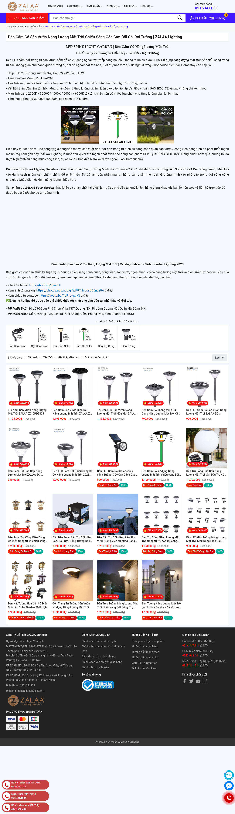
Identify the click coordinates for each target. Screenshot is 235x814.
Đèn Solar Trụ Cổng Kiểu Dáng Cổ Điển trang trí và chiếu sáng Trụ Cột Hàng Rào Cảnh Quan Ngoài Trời (27, 539)
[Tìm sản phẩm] (117, 18)
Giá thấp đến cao (66, 357)
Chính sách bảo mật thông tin (100, 641)
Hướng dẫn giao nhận (145, 657)
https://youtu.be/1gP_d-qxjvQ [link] (59, 295)
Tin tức (130, 6)
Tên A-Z (30, 357)
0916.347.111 (190, 645)
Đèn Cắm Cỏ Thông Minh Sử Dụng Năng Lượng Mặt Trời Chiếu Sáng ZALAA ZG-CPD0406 (162, 412)
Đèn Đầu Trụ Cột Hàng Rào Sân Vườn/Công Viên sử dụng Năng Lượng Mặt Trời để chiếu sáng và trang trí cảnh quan (117, 539)
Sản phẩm (95, 6)
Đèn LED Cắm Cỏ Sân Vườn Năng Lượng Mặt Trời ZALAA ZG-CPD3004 (206, 412)
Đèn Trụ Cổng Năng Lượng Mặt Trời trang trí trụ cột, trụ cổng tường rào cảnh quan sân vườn (160, 539)
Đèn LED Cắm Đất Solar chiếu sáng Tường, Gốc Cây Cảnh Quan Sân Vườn (117, 473)
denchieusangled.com (30, 690)
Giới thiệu (74, 6)
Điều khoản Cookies (144, 668)
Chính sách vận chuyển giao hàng (102, 661)
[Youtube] (198, 681)
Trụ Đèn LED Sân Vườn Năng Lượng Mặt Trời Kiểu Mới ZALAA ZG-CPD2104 (117, 412)
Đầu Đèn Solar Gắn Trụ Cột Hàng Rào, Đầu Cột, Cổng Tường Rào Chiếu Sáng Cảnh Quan (72, 539)
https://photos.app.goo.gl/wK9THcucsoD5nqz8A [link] (70, 290)
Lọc (219, 357)
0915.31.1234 (190, 665)
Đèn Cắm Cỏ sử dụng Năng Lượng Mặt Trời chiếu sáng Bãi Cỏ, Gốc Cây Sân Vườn (160, 473)
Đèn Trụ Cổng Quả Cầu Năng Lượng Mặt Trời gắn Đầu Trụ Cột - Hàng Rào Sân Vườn (206, 473)
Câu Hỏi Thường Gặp (144, 662)
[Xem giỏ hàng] (217, 18)
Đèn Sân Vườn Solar (31, 26)
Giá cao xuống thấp (94, 357)
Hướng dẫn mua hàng (145, 646)
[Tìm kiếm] (180, 18)
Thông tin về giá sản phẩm (148, 641)
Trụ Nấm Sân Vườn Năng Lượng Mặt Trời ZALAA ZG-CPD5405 (27, 412)
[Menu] (10, 18)
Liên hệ (147, 6)
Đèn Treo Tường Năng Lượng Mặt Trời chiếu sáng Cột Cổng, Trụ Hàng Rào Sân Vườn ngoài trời (117, 605)
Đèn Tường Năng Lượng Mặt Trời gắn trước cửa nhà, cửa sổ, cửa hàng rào (162, 605)
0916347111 (206, 6)
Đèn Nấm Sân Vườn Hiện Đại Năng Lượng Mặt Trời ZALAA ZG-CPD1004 (73, 412)
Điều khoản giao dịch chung (98, 656)
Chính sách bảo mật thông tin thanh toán (103, 649)
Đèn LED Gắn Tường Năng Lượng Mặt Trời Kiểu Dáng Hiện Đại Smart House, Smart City (206, 539)
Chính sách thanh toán (95, 667)
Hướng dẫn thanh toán (145, 651)
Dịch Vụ (113, 6)
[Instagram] (205, 681)
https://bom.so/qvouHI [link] (45, 285)
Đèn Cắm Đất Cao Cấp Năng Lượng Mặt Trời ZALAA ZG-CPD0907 (25, 473)
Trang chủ (55, 6)
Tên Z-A (46, 357)
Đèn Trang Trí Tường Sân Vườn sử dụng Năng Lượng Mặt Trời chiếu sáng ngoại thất (71, 605)
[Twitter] (191, 681)
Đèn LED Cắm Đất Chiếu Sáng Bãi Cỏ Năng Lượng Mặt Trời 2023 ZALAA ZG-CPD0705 (73, 473)
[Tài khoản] (198, 18)
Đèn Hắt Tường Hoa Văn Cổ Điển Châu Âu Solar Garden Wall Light (28, 605)
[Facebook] (184, 681)
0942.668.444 (190, 655)
